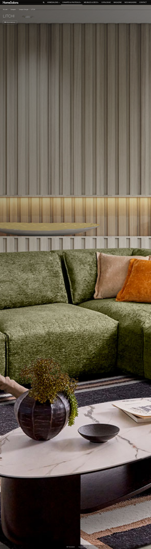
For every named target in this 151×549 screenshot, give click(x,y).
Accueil (5, 9)
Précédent (71, 547)
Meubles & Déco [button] (91, 2)
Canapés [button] (71, 2)
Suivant (81, 547)
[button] (44, 2)
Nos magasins (130, 2)
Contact (143, 2)
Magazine (118, 2)
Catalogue (106, 2)
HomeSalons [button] (53, 2)
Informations (9, 22)
